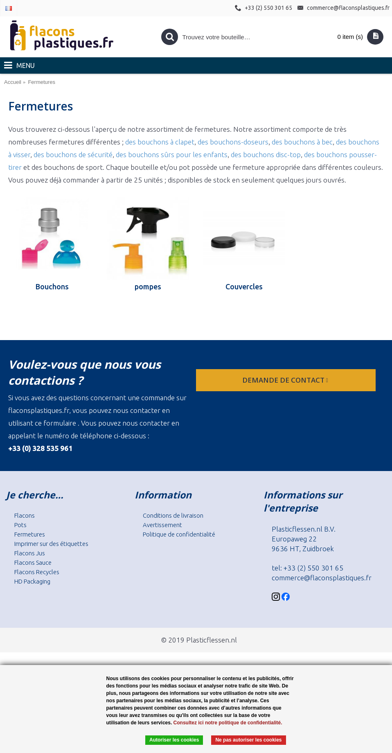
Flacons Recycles (36, 571)
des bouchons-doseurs (233, 142)
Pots (20, 524)
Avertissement (162, 524)
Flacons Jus (29, 553)
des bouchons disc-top (266, 154)
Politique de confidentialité (179, 534)
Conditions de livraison (173, 515)
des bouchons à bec (302, 142)
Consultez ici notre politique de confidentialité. (227, 723)
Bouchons (52, 286)
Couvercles (244, 286)
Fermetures (29, 534)
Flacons (24, 515)
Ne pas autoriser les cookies (248, 740)
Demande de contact (286, 380)
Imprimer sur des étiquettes (51, 543)
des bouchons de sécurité (73, 154)
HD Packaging (32, 581)
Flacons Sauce (33, 562)
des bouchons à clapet (159, 142)
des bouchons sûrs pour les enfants (172, 154)
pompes (148, 286)
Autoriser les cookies (174, 740)
